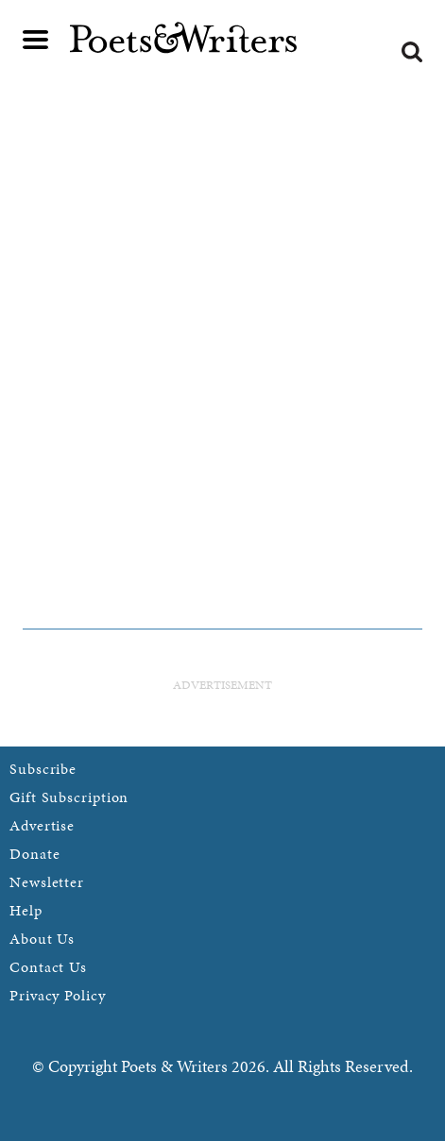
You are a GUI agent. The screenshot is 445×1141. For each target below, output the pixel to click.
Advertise (42, 825)
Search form (412, 52)
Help (26, 910)
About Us (42, 938)
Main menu (36, 39)
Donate (34, 853)
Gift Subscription (68, 797)
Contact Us (48, 967)
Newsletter (46, 882)
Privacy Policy (57, 995)
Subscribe (43, 769)
